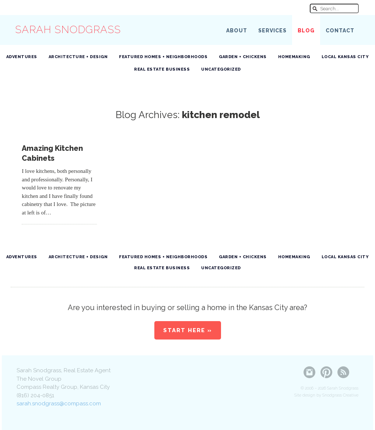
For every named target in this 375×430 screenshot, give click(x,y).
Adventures (21, 56)
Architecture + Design (78, 56)
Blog (306, 30)
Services (272, 30)
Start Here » (187, 330)
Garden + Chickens (243, 56)
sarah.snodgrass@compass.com (59, 403)
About (236, 30)
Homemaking (294, 56)
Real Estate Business (162, 69)
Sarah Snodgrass (68, 30)
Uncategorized (221, 69)
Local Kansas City (345, 56)
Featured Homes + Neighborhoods (163, 56)
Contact (340, 30)
